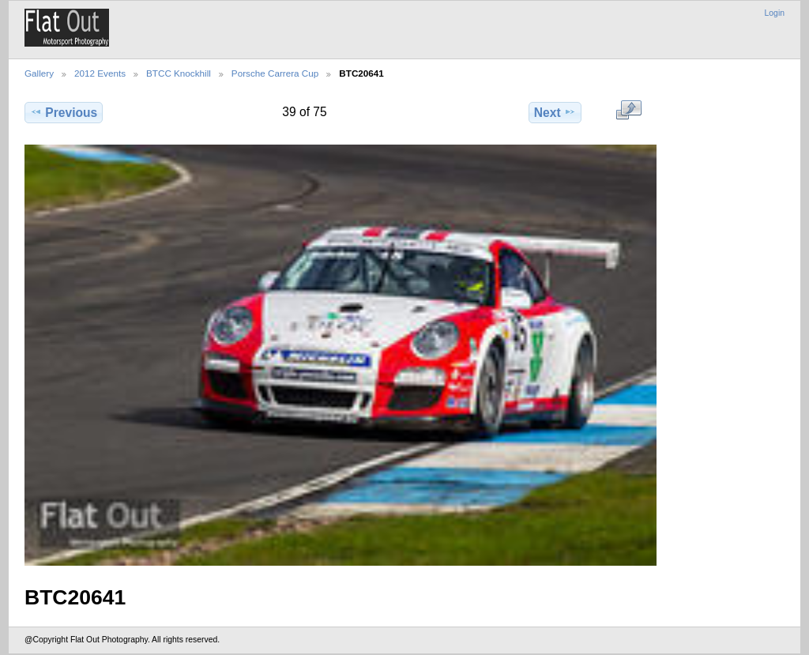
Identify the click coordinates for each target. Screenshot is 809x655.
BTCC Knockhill (178, 73)
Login (775, 13)
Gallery (39, 73)
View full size (628, 111)
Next (555, 112)
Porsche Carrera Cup (274, 73)
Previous (63, 112)
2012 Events (100, 73)
